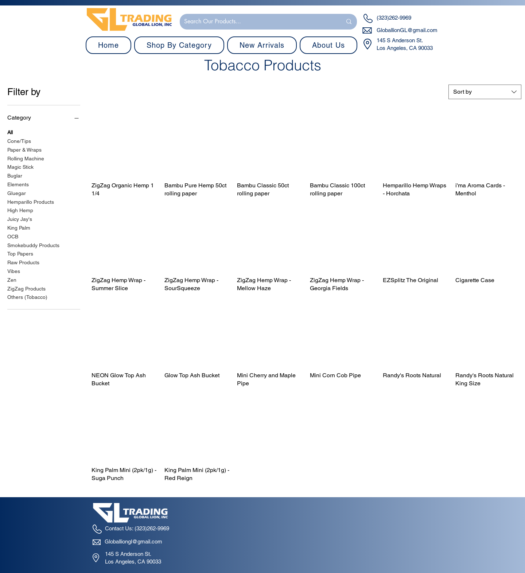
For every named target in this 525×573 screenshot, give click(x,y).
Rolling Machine (25, 158)
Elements (18, 183)
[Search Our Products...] (257, 22)
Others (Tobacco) (27, 296)
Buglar (14, 175)
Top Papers (20, 253)
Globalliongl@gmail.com (133, 541)
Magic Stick (20, 166)
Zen (11, 279)
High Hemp (20, 209)
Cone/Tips (19, 140)
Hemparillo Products (30, 201)
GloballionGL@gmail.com (407, 30)
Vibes (13, 270)
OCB (12, 236)
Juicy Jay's (19, 218)
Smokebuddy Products (33, 244)
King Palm (18, 227)
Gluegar (16, 192)
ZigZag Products (26, 288)
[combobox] (484, 92)
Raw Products (23, 261)
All (10, 131)
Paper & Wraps (24, 149)
